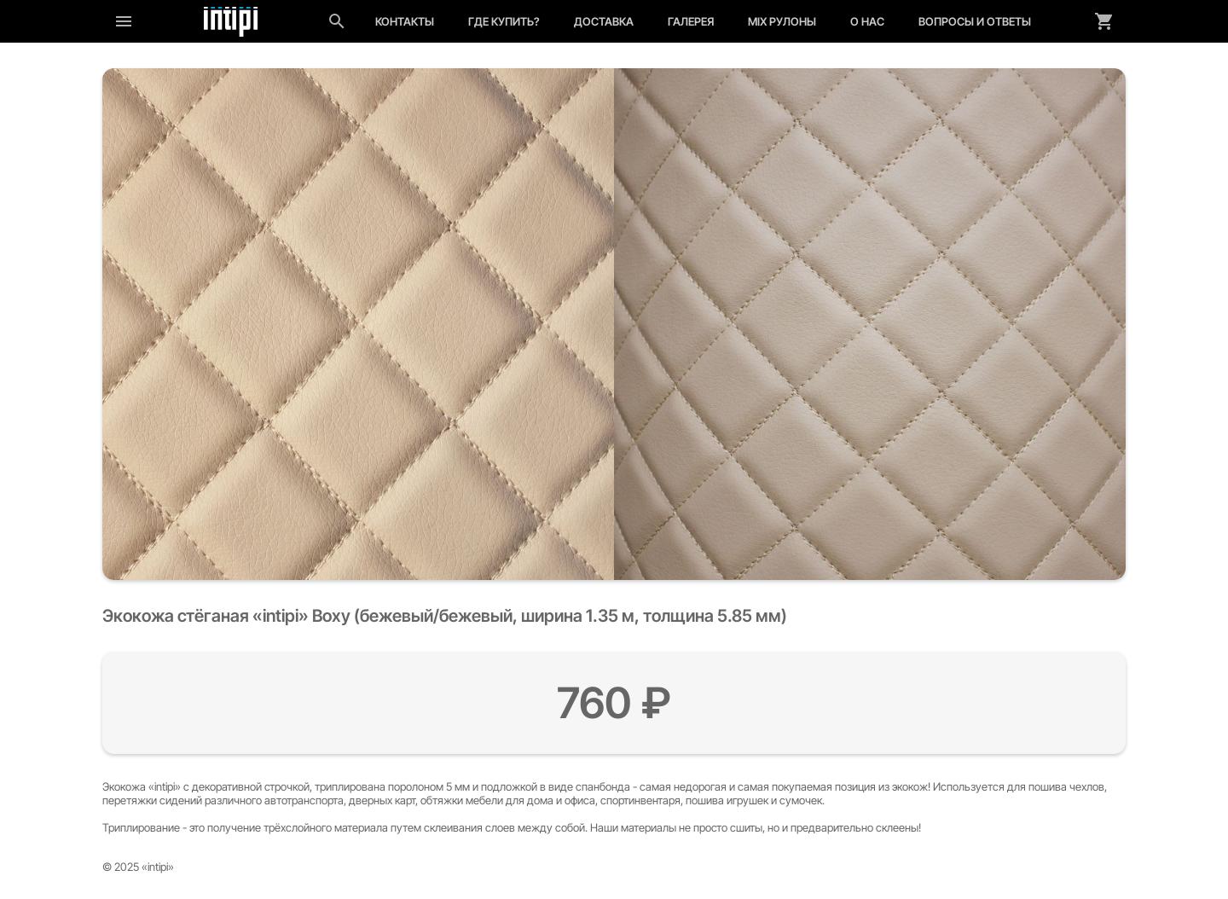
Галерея (691, 21)
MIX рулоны (782, 21)
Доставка (604, 21)
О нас (867, 21)
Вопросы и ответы (974, 21)
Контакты (404, 21)
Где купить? (504, 21)
